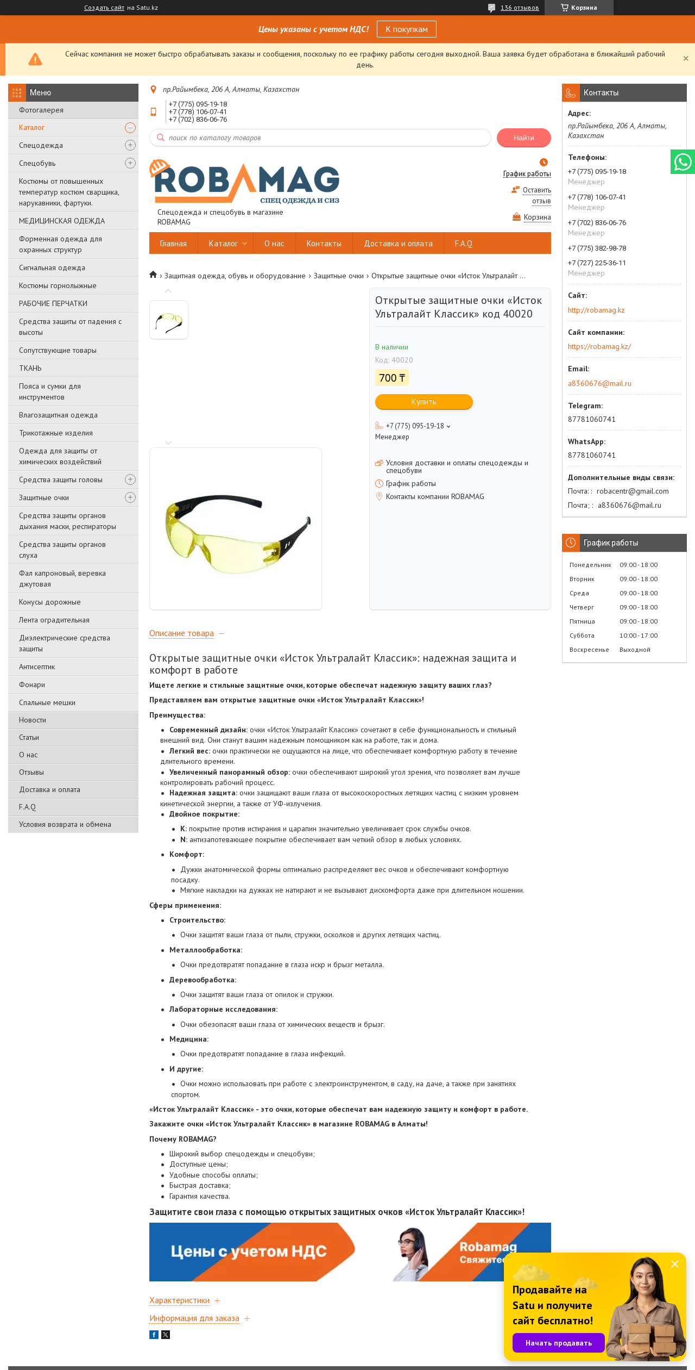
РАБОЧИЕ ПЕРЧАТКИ (53, 303)
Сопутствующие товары (58, 350)
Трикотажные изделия (56, 433)
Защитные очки (44, 497)
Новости (32, 720)
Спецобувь (37, 163)
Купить (424, 401)
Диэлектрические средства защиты (64, 643)
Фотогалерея (41, 110)
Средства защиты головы (61, 479)
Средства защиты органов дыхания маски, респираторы (67, 520)
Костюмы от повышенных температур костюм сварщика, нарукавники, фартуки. (69, 192)
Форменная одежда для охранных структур (60, 244)
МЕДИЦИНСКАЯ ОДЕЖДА (62, 221)
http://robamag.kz (596, 310)
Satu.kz (395, 1350)
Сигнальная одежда (52, 267)
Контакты (324, 243)
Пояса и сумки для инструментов (50, 391)
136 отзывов (520, 7)
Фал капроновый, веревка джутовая (62, 578)
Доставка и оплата (49, 789)
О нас (28, 754)
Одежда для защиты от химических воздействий (60, 456)
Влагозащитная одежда (58, 415)
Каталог (32, 127)
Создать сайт (104, 7)
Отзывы (31, 772)
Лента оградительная (54, 620)
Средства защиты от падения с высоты (70, 326)
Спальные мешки (47, 702)
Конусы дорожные (50, 602)
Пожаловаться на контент (398, 1359)
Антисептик (37, 666)
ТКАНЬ (30, 368)
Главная (173, 243)
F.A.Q (27, 807)
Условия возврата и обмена (65, 824)
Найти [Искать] (524, 138)
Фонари (32, 684)
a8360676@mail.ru (599, 383)
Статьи (29, 737)
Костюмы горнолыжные (58, 285)
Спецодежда (41, 145)
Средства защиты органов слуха (62, 549)
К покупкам (407, 28)
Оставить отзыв (537, 195)
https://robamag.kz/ (599, 346)
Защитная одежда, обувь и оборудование (235, 276)
